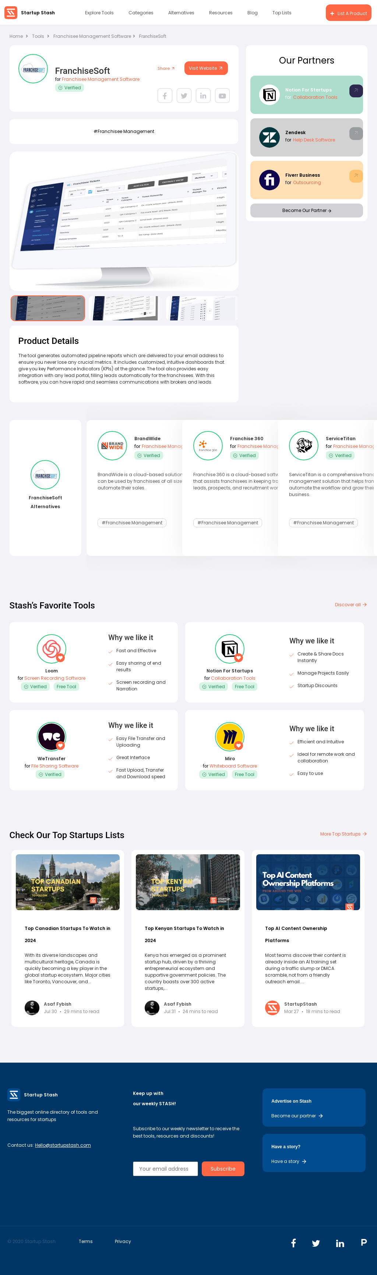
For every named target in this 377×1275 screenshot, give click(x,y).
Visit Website (206, 68)
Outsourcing (307, 182)
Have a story (289, 1161)
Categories (141, 13)
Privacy (123, 1241)
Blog (252, 13)
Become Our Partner (306, 210)
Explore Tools (99, 13)
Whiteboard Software (233, 766)
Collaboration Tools (315, 97)
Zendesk (295, 132)
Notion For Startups (308, 90)
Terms (86, 1241)
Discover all (351, 604)
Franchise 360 (246, 439)
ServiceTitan (341, 439)
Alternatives (181, 13)
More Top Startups (343, 834)
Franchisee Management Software (94, 36)
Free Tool (66, 686)
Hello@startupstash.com (63, 1145)
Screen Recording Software (54, 678)
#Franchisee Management (124, 131)
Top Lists (282, 13)
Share (166, 68)
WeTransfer (52, 758)
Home (19, 36)
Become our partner (297, 1116)
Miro (230, 758)
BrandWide (147, 439)
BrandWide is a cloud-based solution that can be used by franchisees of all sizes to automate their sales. (145, 481)
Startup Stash (38, 13)
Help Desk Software (314, 140)
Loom (51, 671)
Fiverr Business (302, 175)
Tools (38, 36)
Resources (221, 13)
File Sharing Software (54, 766)
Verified (69, 88)
